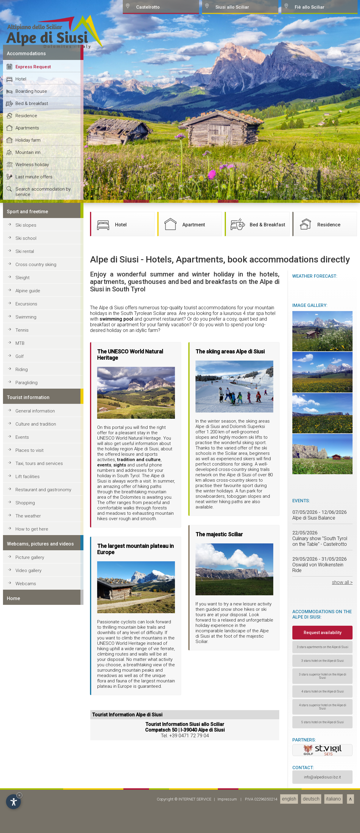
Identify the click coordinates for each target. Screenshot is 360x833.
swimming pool (116, 782)
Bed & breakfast (31, 567)
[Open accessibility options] (13, 801)
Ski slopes (25, 688)
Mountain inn (28, 616)
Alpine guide (27, 754)
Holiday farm (28, 603)
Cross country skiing (35, 728)
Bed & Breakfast (257, 687)
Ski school (25, 701)
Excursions (26, 767)
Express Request (33, 530)
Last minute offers (33, 640)
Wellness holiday (32, 628)
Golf (19, 820)
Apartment (183, 687)
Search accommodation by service (43, 655)
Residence (26, 579)
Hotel (20, 542)
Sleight (22, 741)
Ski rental (24, 715)
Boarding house (31, 554)
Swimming (25, 780)
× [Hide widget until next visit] (19, 795)
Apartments (27, 591)
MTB (19, 806)
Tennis (22, 793)
